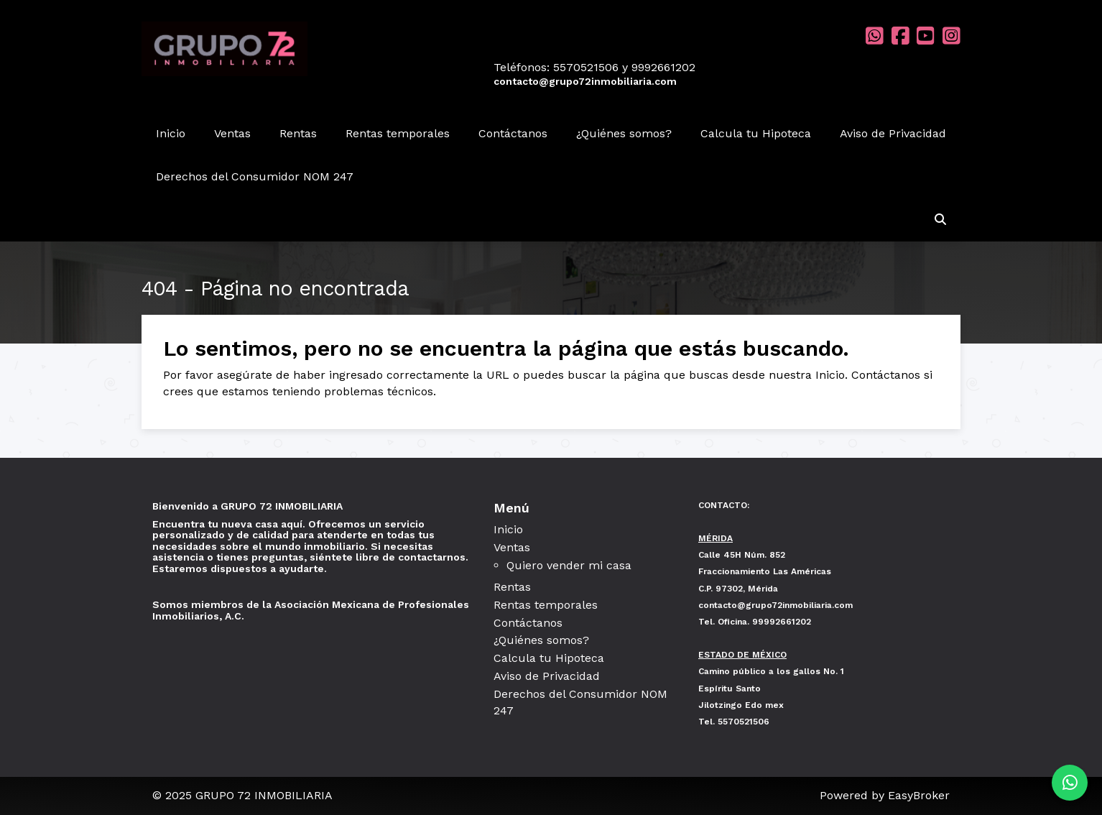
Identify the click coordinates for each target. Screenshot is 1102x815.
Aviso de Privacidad (893, 133)
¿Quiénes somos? (624, 133)
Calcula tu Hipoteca (755, 133)
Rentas (298, 133)
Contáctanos (512, 133)
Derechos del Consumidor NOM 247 (254, 176)
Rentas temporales (398, 133)
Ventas (232, 133)
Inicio (170, 133)
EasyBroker (919, 795)
